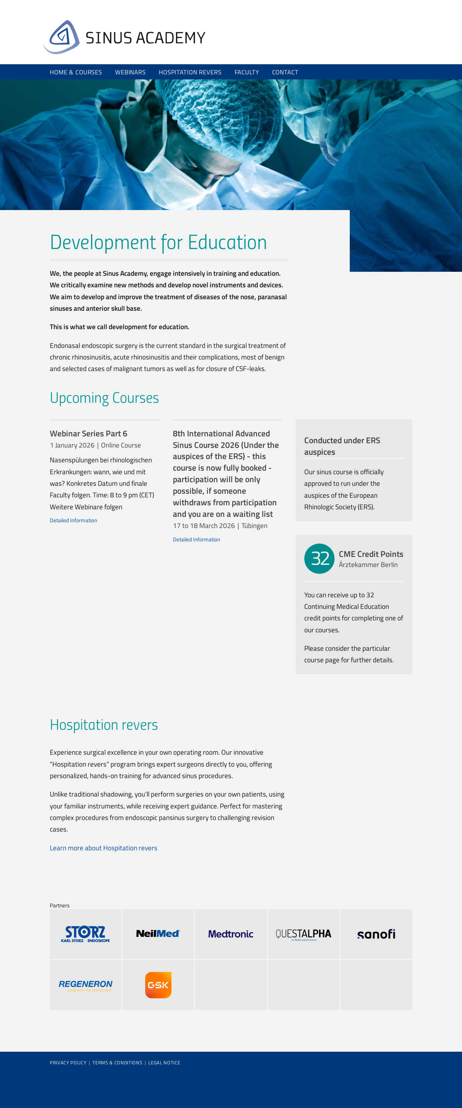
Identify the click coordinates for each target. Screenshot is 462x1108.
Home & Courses (76, 71)
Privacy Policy (68, 1062)
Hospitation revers (190, 71)
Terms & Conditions (117, 1062)
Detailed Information (73, 520)
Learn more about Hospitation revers (103, 847)
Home (124, 37)
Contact (285, 71)
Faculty (247, 71)
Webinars (130, 71)
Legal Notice (164, 1062)
